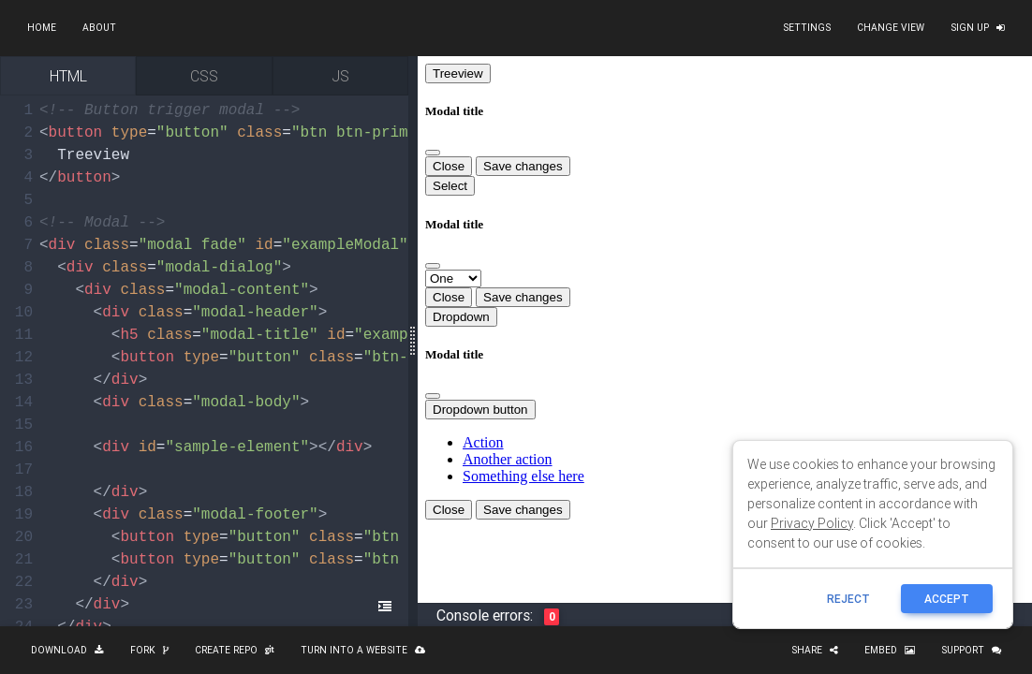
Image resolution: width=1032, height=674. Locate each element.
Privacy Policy (812, 523)
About (99, 28)
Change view (890, 28)
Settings (807, 28)
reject (848, 599)
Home (41, 28)
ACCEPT (946, 599)
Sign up (978, 28)
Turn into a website (363, 650)
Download (67, 650)
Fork (149, 650)
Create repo (234, 650)
